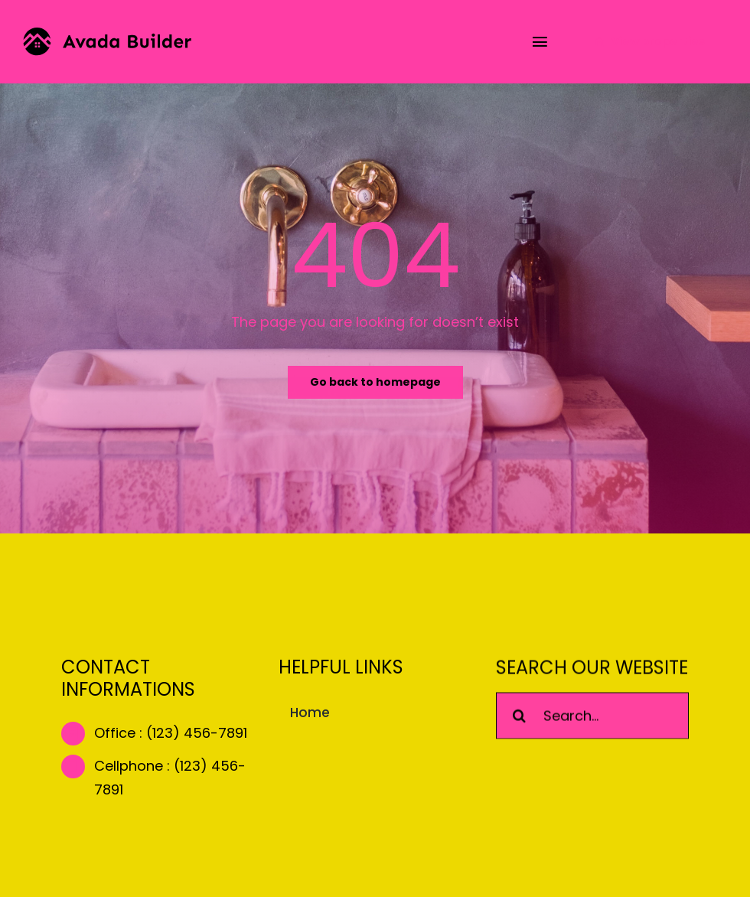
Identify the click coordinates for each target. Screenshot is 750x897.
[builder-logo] (107, 34)
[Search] (519, 716)
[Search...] (592, 716)
